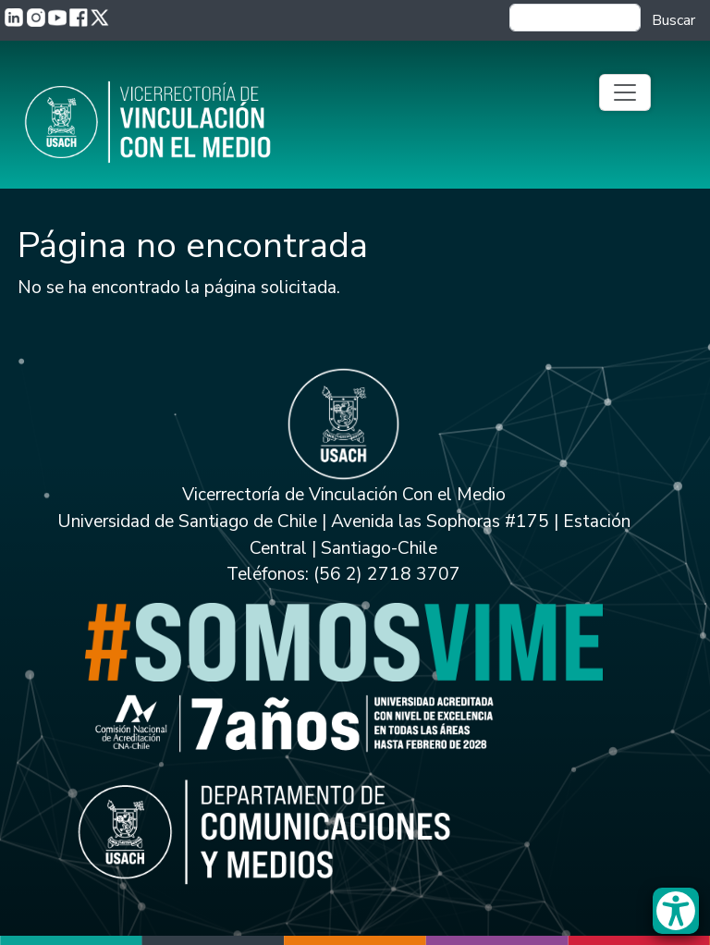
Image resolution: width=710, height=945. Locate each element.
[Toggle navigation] (625, 92)
